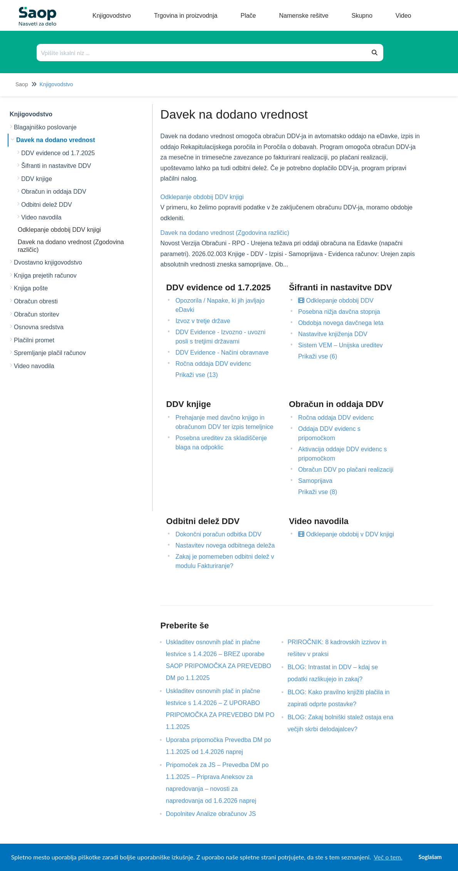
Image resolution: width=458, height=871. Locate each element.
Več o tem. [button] (388, 857)
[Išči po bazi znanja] (202, 52)
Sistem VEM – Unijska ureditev (340, 345)
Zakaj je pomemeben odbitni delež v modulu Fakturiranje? (224, 561)
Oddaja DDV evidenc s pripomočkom (329, 433)
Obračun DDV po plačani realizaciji (345, 469)
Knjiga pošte (31, 288)
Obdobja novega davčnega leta (341, 323)
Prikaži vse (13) (196, 375)
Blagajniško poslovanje (45, 127)
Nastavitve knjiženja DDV (332, 334)
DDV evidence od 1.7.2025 (58, 153)
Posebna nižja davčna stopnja (339, 311)
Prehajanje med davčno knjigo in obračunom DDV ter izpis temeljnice (224, 422)
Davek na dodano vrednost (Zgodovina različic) (224, 232)
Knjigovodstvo (56, 84)
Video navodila (41, 217)
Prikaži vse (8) (317, 492)
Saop (21, 84)
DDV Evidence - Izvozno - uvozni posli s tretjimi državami (220, 337)
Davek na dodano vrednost (55, 140)
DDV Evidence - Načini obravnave (221, 352)
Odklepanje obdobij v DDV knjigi (346, 534)
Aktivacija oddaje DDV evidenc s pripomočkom (342, 454)
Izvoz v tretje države (202, 321)
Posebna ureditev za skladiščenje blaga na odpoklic (221, 443)
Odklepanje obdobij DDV (336, 300)
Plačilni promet (34, 340)
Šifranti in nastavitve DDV (56, 165)
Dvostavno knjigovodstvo (48, 262)
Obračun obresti (36, 301)
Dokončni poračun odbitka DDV (218, 534)
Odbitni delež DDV (46, 204)
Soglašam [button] (429, 857)
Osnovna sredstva (39, 327)
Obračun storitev (36, 314)
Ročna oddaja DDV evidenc (213, 363)
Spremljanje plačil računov (50, 353)
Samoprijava (315, 480)
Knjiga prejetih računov (45, 275)
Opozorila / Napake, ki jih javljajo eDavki (219, 305)
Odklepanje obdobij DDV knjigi (59, 229)
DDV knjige (36, 179)
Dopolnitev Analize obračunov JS (216, 814)
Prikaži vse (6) (317, 356)
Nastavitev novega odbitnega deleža (225, 545)
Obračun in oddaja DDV (53, 191)
